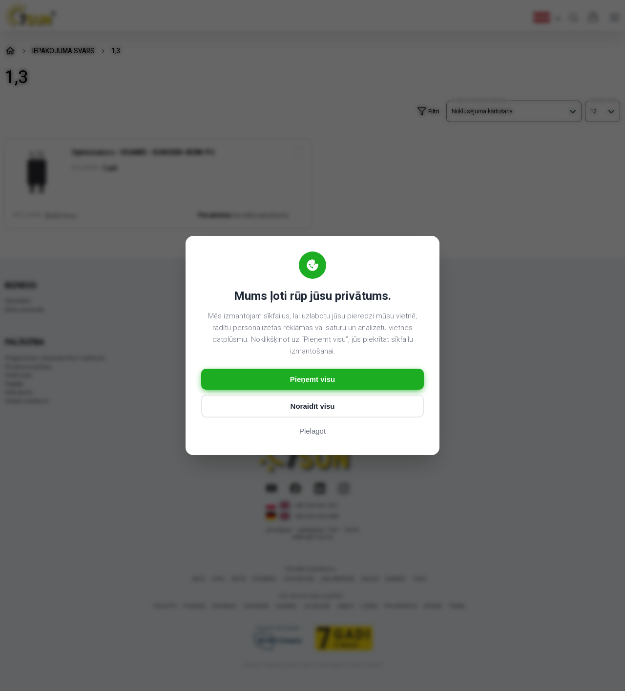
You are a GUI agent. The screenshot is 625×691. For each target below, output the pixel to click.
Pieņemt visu (312, 379)
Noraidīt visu (313, 406)
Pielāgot (312, 431)
